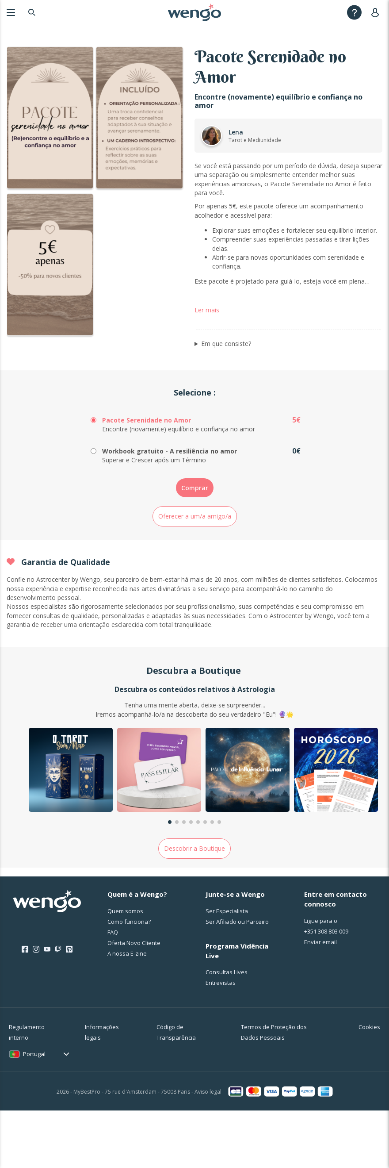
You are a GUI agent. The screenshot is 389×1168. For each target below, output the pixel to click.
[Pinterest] (69, 1006)
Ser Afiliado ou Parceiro (237, 979)
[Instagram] (36, 1006)
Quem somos (125, 968)
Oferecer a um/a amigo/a (194, 573)
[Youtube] (47, 1006)
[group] (71, 828)
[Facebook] (25, 1006)
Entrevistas (221, 1040)
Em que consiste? (226, 400)
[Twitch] (58, 1006)
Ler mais (206, 367)
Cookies (369, 1084)
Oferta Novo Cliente (133, 1000)
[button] (170, 879)
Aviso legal (207, 1149)
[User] (377, 12)
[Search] (32, 12)
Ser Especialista (227, 968)
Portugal (34, 1111)
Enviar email (320, 999)
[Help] (354, 12)
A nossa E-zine (127, 1010)
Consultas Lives (227, 1030)
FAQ (112, 989)
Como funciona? (129, 979)
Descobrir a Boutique (194, 905)
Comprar (194, 545)
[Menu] (11, 12)
